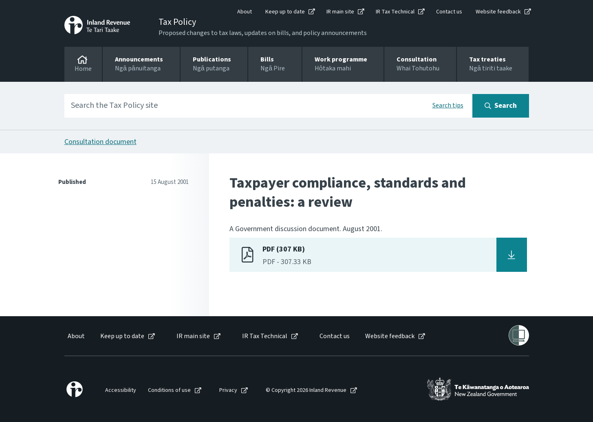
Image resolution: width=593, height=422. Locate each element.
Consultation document (100, 142)
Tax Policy (177, 21)
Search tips (447, 105)
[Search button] (500, 106)
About (244, 12)
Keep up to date (285, 12)
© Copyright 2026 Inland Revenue (306, 390)
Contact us (449, 12)
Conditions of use (169, 390)
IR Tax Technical (395, 12)
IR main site (340, 12)
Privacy (228, 390)
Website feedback (498, 12)
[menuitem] (75, 336)
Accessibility (120, 390)
